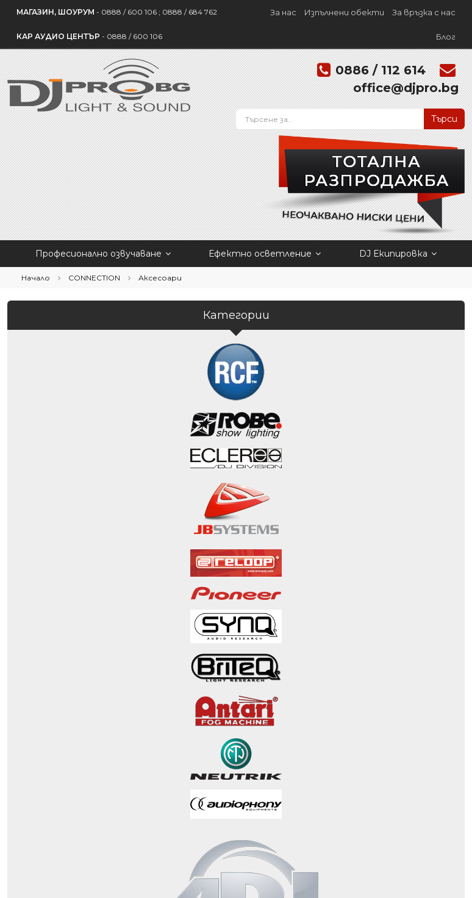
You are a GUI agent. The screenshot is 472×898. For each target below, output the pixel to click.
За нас (283, 12)
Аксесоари (160, 277)
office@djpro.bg (406, 87)
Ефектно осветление (265, 253)
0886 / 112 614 (380, 70)
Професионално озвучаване (103, 253)
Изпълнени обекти (344, 12)
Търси (444, 118)
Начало (35, 277)
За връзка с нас (424, 12)
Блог (446, 36)
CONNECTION (94, 277)
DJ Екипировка (398, 253)
